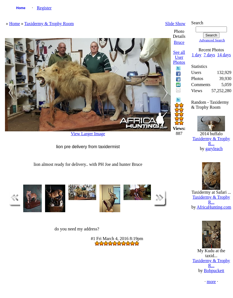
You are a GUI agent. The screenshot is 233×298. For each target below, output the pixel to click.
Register (44, 8)
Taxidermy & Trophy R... (211, 141)
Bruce (179, 42)
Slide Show (175, 23)
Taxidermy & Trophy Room (49, 23)
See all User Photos (179, 57)
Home (20, 8)
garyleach (213, 148)
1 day (196, 54)
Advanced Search (212, 40)
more (211, 281)
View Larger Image (88, 133)
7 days (209, 54)
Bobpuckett (214, 270)
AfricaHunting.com (214, 207)
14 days (224, 54)
